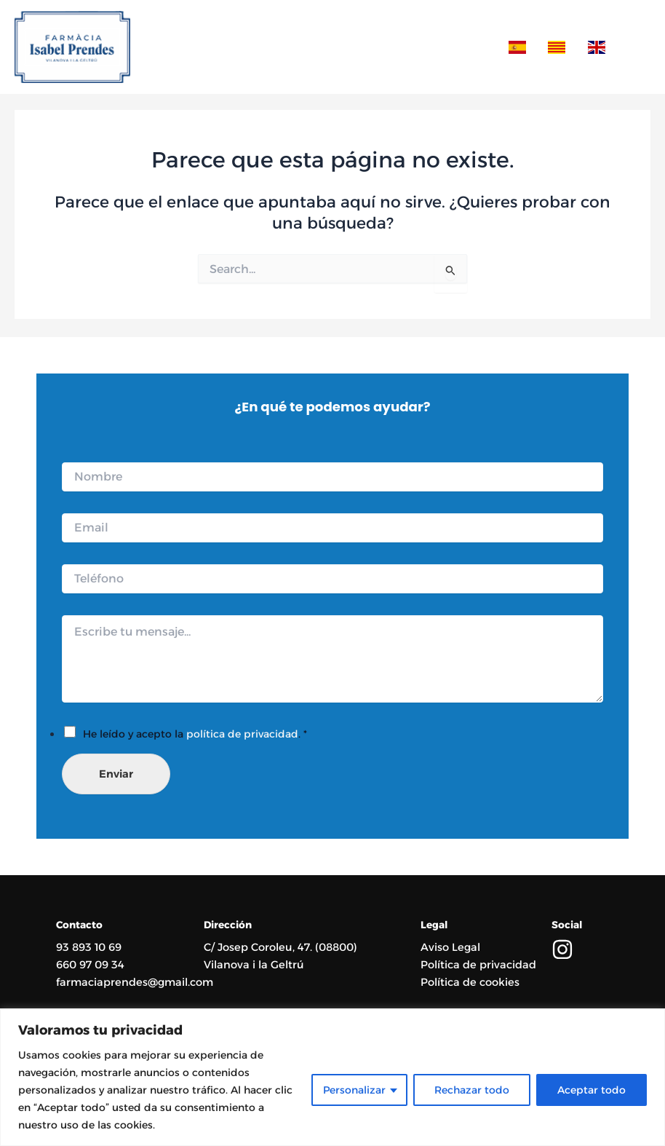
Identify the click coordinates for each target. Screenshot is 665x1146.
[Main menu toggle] (635, 48)
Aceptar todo (591, 1089)
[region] (332, 1077)
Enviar (116, 774)
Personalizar (354, 1089)
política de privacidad (242, 733)
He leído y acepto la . (195, 733)
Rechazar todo (471, 1089)
